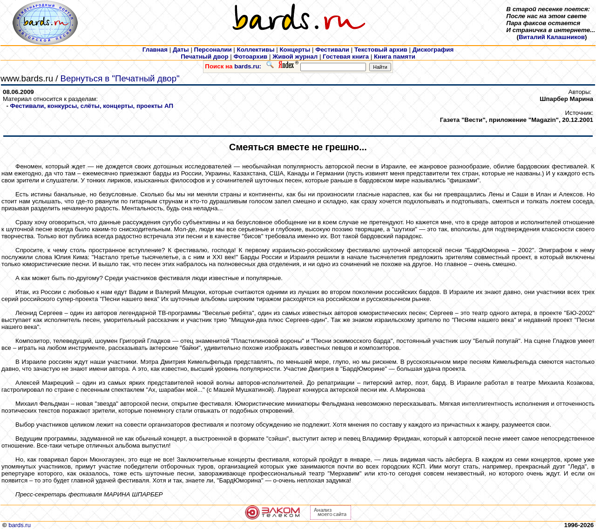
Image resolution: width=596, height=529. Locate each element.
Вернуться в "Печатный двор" (120, 78)
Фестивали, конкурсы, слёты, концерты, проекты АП (91, 105)
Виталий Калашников (552, 36)
